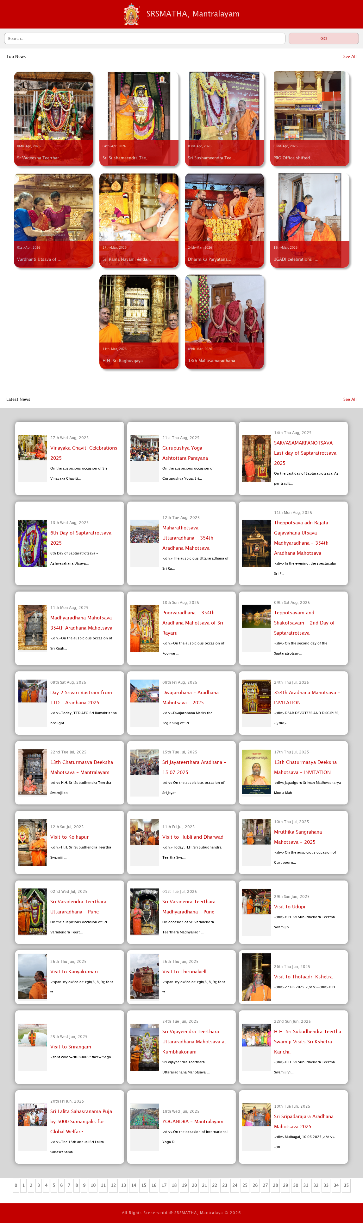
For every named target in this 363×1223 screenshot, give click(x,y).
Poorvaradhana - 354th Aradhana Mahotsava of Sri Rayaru (192, 623)
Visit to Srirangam (70, 1047)
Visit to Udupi (289, 907)
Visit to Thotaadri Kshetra (303, 977)
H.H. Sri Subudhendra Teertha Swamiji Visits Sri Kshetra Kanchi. (307, 1042)
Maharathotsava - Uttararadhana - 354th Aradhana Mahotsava (187, 538)
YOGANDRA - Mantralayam (192, 1122)
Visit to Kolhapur (69, 837)
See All (350, 57)
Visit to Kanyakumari (74, 972)
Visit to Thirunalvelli (185, 972)
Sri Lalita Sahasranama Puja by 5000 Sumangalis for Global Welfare (81, 1122)
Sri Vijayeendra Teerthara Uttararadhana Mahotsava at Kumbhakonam (194, 1042)
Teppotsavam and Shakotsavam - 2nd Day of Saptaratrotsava (304, 623)
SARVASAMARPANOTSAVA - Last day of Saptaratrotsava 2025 (305, 453)
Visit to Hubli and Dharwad (192, 837)
